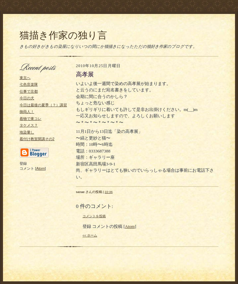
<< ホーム (90, 235)
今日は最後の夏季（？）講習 (43, 105)
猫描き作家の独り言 (63, 35)
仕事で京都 (29, 91)
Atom (40, 168)
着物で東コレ (30, 119)
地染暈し (27, 132)
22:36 (109, 192)
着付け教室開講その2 (37, 139)
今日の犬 (27, 98)
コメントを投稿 (94, 216)
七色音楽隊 (29, 84)
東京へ (25, 78)
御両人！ (27, 112)
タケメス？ (29, 125)
